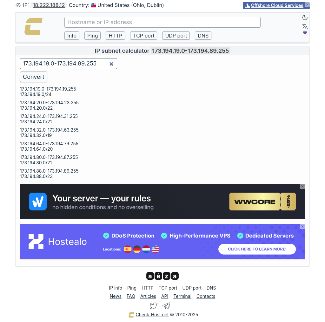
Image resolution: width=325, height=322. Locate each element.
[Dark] (305, 17)
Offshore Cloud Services (277, 5)
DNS (211, 288)
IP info (115, 288)
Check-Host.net (148, 315)
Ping (131, 288)
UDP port (191, 288)
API (164, 296)
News (116, 296)
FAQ (131, 296)
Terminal (182, 296)
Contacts (205, 296)
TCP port (168, 288)
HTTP (147, 288)
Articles (148, 296)
